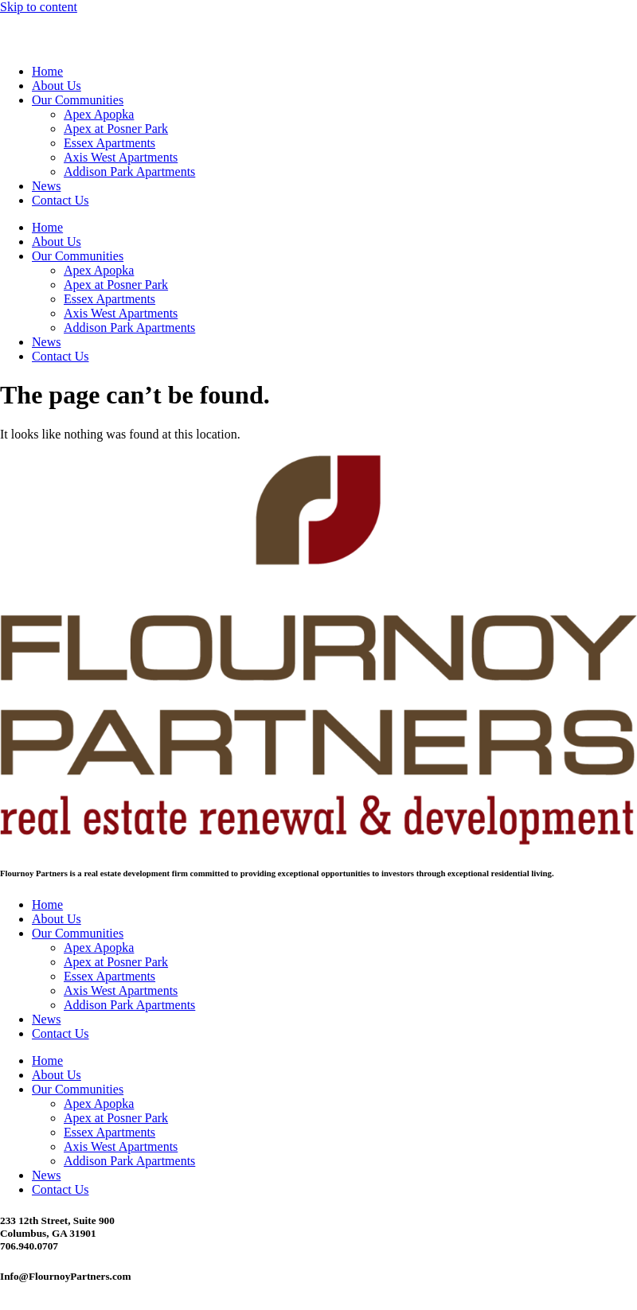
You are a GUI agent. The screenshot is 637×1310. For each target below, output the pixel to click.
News (46, 186)
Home (47, 71)
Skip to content (38, 7)
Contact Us (60, 200)
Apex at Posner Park (116, 128)
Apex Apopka (99, 114)
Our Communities (77, 100)
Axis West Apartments (121, 157)
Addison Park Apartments (129, 171)
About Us (56, 85)
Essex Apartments (109, 143)
